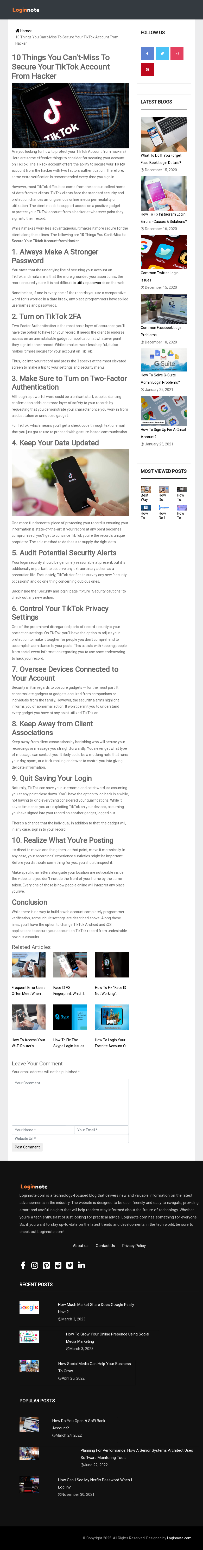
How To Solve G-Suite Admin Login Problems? (160, 378)
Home (22, 31)
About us (80, 1245)
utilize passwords (91, 283)
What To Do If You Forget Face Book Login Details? (161, 159)
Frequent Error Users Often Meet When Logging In (29, 994)
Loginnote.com (179, 1538)
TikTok (119, 164)
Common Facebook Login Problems (161, 331)
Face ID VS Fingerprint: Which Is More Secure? (69, 994)
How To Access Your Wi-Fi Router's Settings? (28, 1046)
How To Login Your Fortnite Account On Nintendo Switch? (111, 1046)
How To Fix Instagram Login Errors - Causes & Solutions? (164, 218)
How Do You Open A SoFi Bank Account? (78, 1424)
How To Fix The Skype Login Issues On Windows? (68, 1046)
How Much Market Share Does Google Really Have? (96, 1308)
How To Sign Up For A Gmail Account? (163, 433)
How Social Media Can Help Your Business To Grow (94, 1367)
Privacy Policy (134, 1245)
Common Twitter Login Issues (160, 276)
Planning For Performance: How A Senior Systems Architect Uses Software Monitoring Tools (137, 1454)
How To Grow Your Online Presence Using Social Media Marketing (107, 1338)
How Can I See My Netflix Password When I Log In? (95, 1484)
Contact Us (105, 1245)
